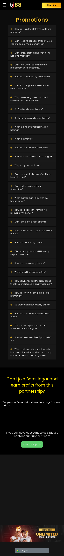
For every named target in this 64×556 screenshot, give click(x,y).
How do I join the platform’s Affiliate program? (30, 30)
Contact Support (32, 444)
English (23, 550)
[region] (32, 533)
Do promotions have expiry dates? (30, 304)
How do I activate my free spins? (29, 147)
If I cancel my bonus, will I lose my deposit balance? (29, 253)
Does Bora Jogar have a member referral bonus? (29, 87)
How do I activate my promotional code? (30, 315)
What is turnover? (21, 138)
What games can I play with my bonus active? (29, 199)
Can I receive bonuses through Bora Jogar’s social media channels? (31, 42)
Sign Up (51, 5)
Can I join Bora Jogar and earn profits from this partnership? (28, 66)
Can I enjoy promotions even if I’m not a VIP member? (30, 54)
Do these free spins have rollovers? (30, 118)
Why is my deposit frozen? (26, 165)
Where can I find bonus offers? (28, 272)
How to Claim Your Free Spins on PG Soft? (30, 339)
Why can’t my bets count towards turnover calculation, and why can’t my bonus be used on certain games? (31, 352)
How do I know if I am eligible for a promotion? (29, 294)
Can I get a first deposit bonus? (28, 221)
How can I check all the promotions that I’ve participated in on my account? (31, 282)
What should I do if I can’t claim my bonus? (31, 232)
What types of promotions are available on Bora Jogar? (27, 327)
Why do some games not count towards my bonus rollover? (29, 99)
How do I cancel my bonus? (27, 242)
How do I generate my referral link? (30, 76)
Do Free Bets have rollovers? (26, 109)
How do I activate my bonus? (27, 263)
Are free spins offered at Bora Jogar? (31, 156)
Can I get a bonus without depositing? (25, 188)
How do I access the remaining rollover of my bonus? (28, 211)
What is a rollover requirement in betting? (29, 128)
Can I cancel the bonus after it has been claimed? (30, 176)
